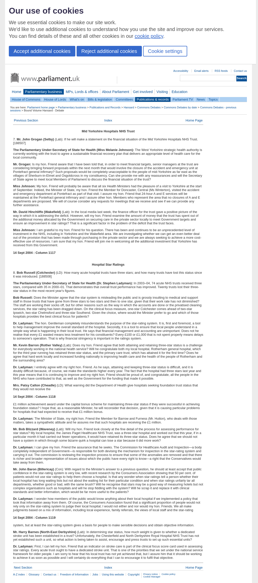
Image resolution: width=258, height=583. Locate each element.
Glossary (34, 574)
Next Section (23, 567)
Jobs (95, 574)
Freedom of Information (74, 574)
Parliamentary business (43, 92)
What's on (77, 99)
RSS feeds (221, 70)
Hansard (129, 107)
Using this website (113, 574)
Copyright (134, 574)
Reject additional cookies (109, 51)
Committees (124, 99)
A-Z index (19, 574)
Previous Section (26, 120)
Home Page (194, 120)
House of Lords (55, 99)
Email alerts (201, 70)
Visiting (162, 92)
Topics (213, 99)
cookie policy (149, 36)
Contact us (240, 70)
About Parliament (115, 92)
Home (16, 92)
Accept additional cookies (42, 51)
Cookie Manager (151, 576)
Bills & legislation (100, 99)
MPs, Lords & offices (82, 92)
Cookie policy (168, 574)
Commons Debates (148, 107)
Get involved (143, 92)
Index (108, 120)
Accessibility (180, 70)
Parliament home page (41, 107)
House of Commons (26, 99)
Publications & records (153, 99)
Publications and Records (104, 107)
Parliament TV (183, 99)
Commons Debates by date (180, 107)
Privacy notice (150, 574)
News (201, 99)
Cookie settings (165, 51)
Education (179, 92)
